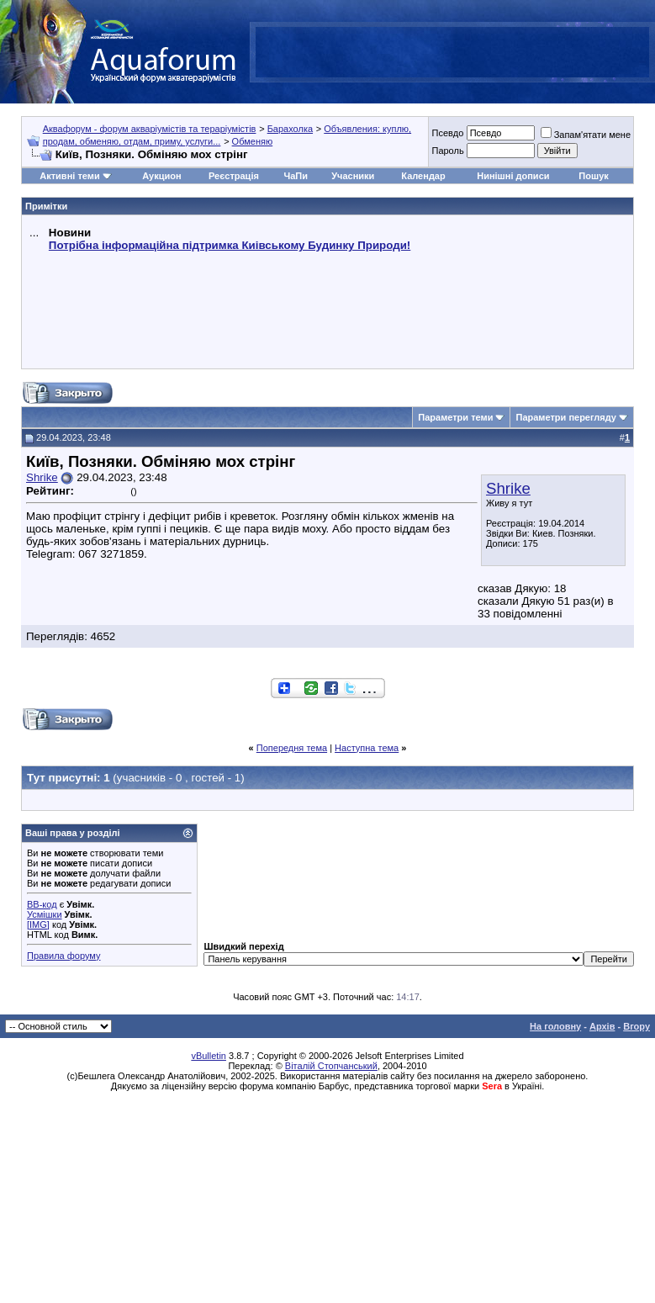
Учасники (352, 176)
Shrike (508, 488)
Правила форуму (63, 956)
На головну (555, 1026)
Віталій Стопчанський (331, 1066)
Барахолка (290, 129)
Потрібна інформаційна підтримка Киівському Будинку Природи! (229, 245)
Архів (602, 1026)
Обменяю (252, 141)
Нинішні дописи (513, 176)
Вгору (636, 1026)
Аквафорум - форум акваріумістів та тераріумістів (149, 129)
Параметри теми (455, 417)
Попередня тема (291, 748)
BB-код (42, 904)
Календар (423, 176)
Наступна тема (367, 748)
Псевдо (447, 133)
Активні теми (69, 176)
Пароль (447, 151)
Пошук (593, 176)
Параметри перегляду (565, 417)
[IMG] (38, 924)
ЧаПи (295, 176)
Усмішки (44, 914)
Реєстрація (234, 176)
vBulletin (208, 1056)
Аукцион (161, 176)
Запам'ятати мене (586, 135)
